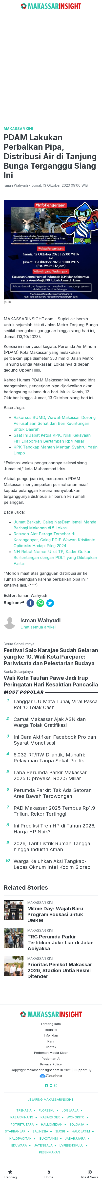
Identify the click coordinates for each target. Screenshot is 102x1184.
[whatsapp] (40, 603)
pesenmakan (49, 1152)
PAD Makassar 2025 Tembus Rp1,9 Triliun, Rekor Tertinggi (54, 811)
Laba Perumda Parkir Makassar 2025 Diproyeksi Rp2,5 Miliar (50, 775)
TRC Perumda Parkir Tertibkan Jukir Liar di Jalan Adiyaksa (60, 942)
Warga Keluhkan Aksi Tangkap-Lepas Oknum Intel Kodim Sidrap (52, 864)
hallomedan (51, 1124)
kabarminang (21, 1117)
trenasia (24, 1110)
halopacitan (20, 1138)
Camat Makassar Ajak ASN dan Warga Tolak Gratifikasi (50, 722)
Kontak (51, 1047)
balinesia (40, 1131)
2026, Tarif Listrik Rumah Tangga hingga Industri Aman (52, 846)
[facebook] (30, 603)
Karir (51, 1041)
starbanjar (15, 1131)
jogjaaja (70, 1110)
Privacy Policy (51, 1064)
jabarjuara (75, 1138)
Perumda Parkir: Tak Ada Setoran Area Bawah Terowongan (53, 793)
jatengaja (43, 1145)
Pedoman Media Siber (51, 1053)
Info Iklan (51, 1035)
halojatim (81, 1131)
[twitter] (50, 603)
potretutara (22, 1124)
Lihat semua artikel (38, 627)
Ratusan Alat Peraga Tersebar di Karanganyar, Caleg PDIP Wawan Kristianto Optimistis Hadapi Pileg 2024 (54, 539)
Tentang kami (51, 1024)
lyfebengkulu (71, 1145)
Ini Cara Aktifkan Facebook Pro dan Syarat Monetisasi (55, 740)
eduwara (19, 1145)
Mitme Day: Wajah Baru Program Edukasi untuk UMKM (55, 914)
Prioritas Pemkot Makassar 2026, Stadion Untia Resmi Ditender (59, 970)
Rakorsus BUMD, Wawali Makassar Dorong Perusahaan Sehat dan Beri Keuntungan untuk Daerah (55, 423)
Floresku (47, 1110)
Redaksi (51, 1030)
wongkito (75, 1117)
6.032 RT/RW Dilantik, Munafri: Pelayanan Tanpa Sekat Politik (49, 758)
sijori (60, 1131)
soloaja (76, 1124)
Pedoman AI (51, 1058)
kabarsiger (50, 1117)
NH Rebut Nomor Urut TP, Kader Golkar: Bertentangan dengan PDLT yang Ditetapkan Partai (55, 557)
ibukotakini (48, 1138)
